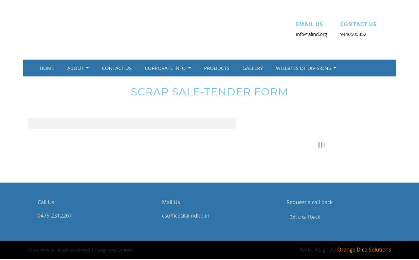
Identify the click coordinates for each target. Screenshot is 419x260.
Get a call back (304, 217)
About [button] (76, 68)
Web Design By (345, 249)
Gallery (253, 68)
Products (216, 68)
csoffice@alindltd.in (186, 215)
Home (47, 68)
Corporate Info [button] (166, 68)
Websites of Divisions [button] (304, 68)
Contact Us (117, 68)
